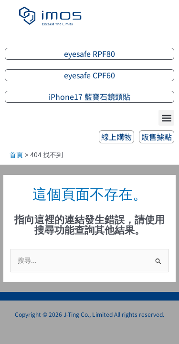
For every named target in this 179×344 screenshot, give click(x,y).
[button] (166, 118)
